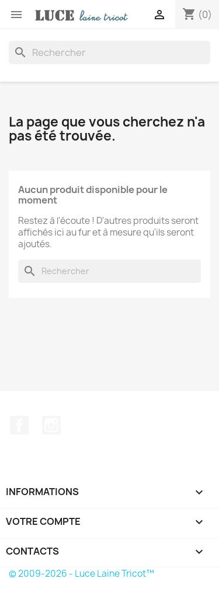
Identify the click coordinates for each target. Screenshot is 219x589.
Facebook (19, 425)
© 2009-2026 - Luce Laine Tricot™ (81, 573)
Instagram (51, 425)
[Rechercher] (109, 52)
